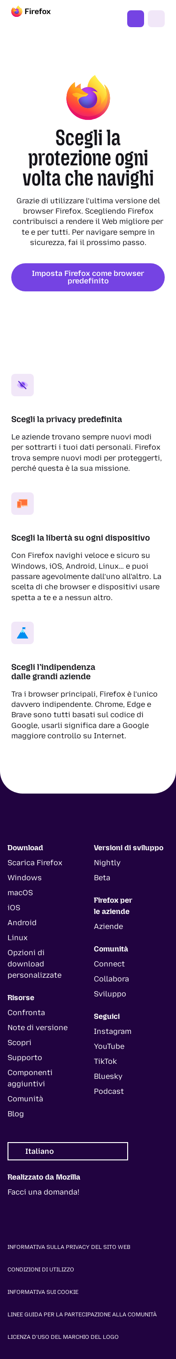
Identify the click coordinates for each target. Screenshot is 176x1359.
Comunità (25, 1098)
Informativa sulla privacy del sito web (69, 1247)
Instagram (112, 1031)
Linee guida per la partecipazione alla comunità (82, 1314)
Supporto (25, 1057)
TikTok (105, 1061)
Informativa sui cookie (43, 1292)
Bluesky (108, 1076)
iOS (14, 907)
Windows (25, 877)
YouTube (109, 1046)
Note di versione (38, 1027)
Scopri (19, 1042)
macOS (20, 892)
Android (22, 922)
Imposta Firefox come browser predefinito (88, 277)
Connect (109, 963)
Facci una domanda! (43, 1192)
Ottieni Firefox (135, 18)
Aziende (108, 926)
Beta (102, 877)
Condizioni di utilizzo (41, 1269)
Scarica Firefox (35, 862)
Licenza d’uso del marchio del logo (63, 1337)
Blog (16, 1113)
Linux (18, 937)
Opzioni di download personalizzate (34, 964)
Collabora (111, 978)
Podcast (109, 1091)
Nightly (107, 862)
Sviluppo (110, 993)
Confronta (26, 1012)
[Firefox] (39, 19)
